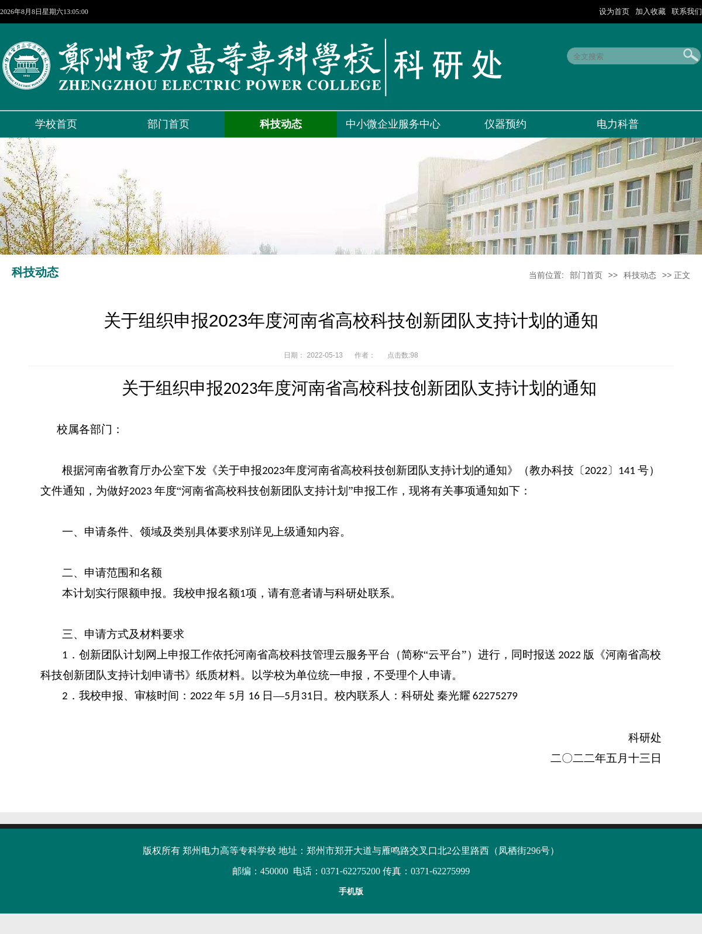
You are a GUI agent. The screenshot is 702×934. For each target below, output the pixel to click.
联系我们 (687, 11)
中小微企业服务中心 (393, 124)
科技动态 (281, 124)
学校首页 (56, 124)
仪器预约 (505, 124)
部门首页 (168, 124)
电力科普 (618, 124)
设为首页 (615, 11)
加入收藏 (651, 11)
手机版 (351, 891)
